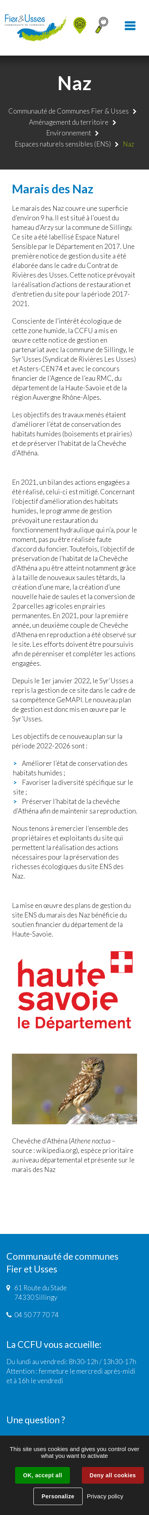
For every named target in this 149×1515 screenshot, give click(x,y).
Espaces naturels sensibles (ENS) (63, 144)
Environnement (68, 133)
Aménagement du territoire (68, 122)
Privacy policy (105, 1496)
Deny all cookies (113, 1475)
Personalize (58, 1496)
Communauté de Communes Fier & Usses (68, 111)
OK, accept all (42, 1475)
